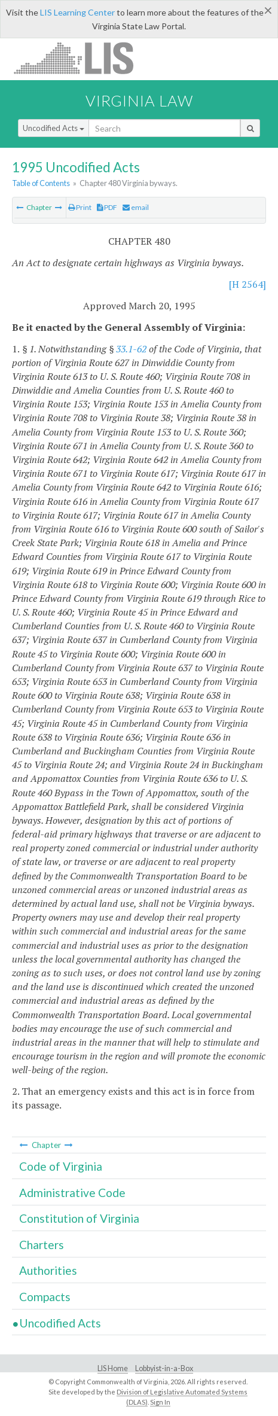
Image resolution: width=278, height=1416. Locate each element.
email (136, 207)
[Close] (268, 10)
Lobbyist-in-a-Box (164, 1368)
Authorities (48, 1270)
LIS (80, 57)
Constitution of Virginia (79, 1218)
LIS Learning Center (77, 12)
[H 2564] (247, 284)
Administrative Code (72, 1192)
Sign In (160, 1402)
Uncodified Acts (53, 128)
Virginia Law (139, 100)
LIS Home (112, 1368)
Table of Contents (41, 183)
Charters (41, 1244)
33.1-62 (131, 348)
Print (79, 207)
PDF (107, 207)
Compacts (45, 1297)
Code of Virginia (60, 1166)
